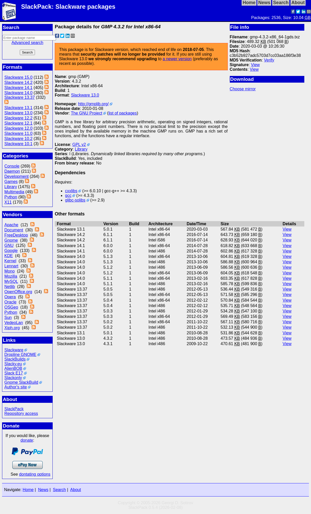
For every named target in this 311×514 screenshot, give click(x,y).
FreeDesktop (16, 235)
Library (10, 187)
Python (10, 197)
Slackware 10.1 (18, 144)
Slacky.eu (13, 364)
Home (28, 489)
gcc (68, 195)
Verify (269, 60)
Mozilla (10, 276)
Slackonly (13, 378)
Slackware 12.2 (18, 118)
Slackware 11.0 (18, 133)
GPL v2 (79, 144)
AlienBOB (13, 368)
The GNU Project (86, 113)
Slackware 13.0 (18, 113)
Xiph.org (12, 328)
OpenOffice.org (18, 292)
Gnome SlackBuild (21, 382)
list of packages (122, 113)
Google (11, 250)
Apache (11, 225)
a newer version (177, 59)
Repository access (21, 413)
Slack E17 (13, 373)
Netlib (9, 286)
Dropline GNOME (20, 354)
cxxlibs (71, 191)
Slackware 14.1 (18, 87)
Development (16, 176)
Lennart (11, 266)
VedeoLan (13, 322)
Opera (10, 297)
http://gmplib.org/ (93, 104)
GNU (9, 245)
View (255, 65)
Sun (8, 317)
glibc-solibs (75, 200)
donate (27, 440)
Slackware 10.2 (18, 138)
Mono (9, 271)
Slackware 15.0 (18, 77)
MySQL (11, 281)
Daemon (12, 171)
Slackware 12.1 (18, 123)
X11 (8, 202)
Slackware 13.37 (19, 97)
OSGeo (11, 307)
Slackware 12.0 (18, 128)
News (43, 489)
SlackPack (14, 409)
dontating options (34, 474)
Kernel (10, 261)
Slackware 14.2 (18, 82)
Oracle (10, 302)
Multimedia (14, 192)
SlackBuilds (15, 359)
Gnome (11, 240)
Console (12, 166)
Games (11, 181)
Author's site (15, 387)
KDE (8, 256)
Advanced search (27, 42)
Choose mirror (243, 89)
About (75, 489)
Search (59, 489)
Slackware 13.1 (18, 108)
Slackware (13, 350)
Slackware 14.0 (18, 93)
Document (13, 230)
